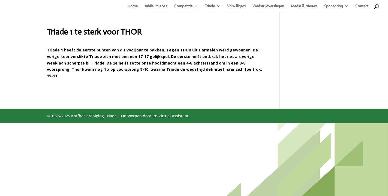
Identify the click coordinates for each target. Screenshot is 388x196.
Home (133, 6)
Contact (361, 6)
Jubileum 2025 (156, 6)
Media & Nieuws (304, 6)
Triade (210, 6)
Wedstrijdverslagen (268, 6)
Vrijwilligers (236, 6)
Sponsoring (333, 6)
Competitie (183, 6)
